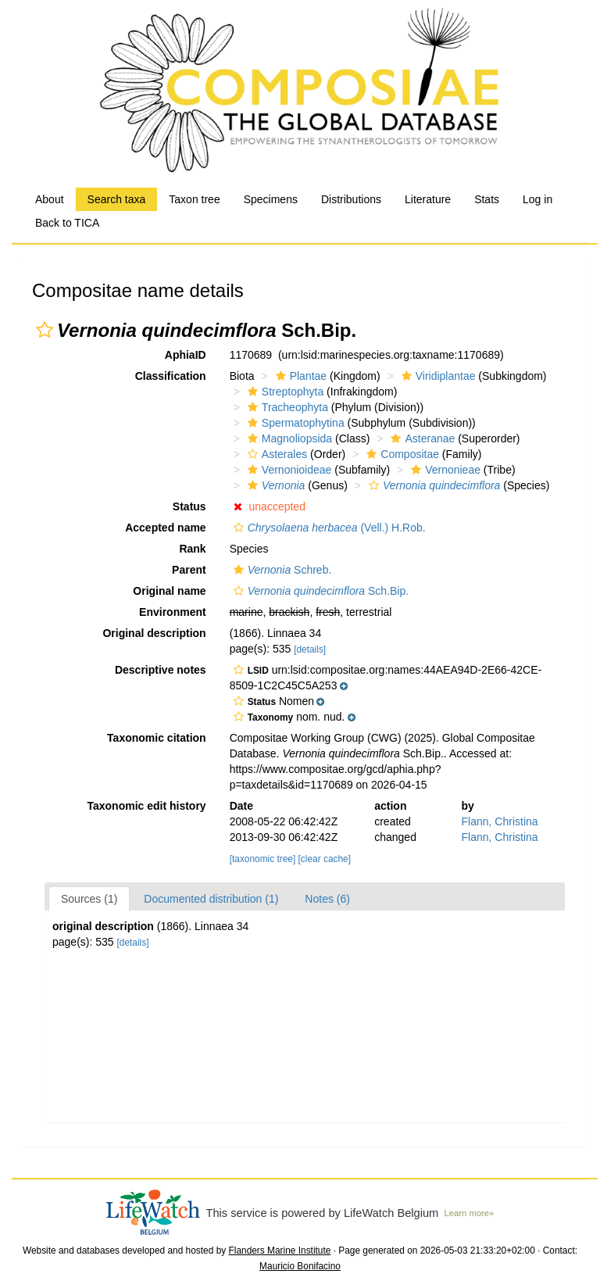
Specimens (271, 199)
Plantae (299, 376)
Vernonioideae (288, 469)
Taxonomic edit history (146, 806)
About (49, 199)
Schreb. (281, 570)
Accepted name (165, 527)
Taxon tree (194, 199)
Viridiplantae (437, 376)
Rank (192, 548)
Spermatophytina (294, 423)
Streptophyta (283, 391)
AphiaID (185, 355)
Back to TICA (67, 222)
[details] (310, 649)
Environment (172, 612)
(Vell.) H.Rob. (328, 527)
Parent (189, 570)
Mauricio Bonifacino (300, 1266)
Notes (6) (327, 899)
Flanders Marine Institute (280, 1250)
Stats (486, 199)
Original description (153, 633)
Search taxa (117, 199)
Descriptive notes (160, 670)
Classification (170, 376)
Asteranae (421, 438)
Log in (537, 199)
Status (189, 506)
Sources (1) (89, 899)
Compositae (400, 454)
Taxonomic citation (156, 738)
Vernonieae (443, 469)
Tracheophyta (286, 407)
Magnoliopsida (288, 438)
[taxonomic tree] (263, 858)
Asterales (275, 454)
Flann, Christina (500, 821)
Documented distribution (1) (211, 899)
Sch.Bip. (319, 591)
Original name (169, 591)
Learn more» (470, 1213)
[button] (44, 329)
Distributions (351, 199)
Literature (428, 199)
